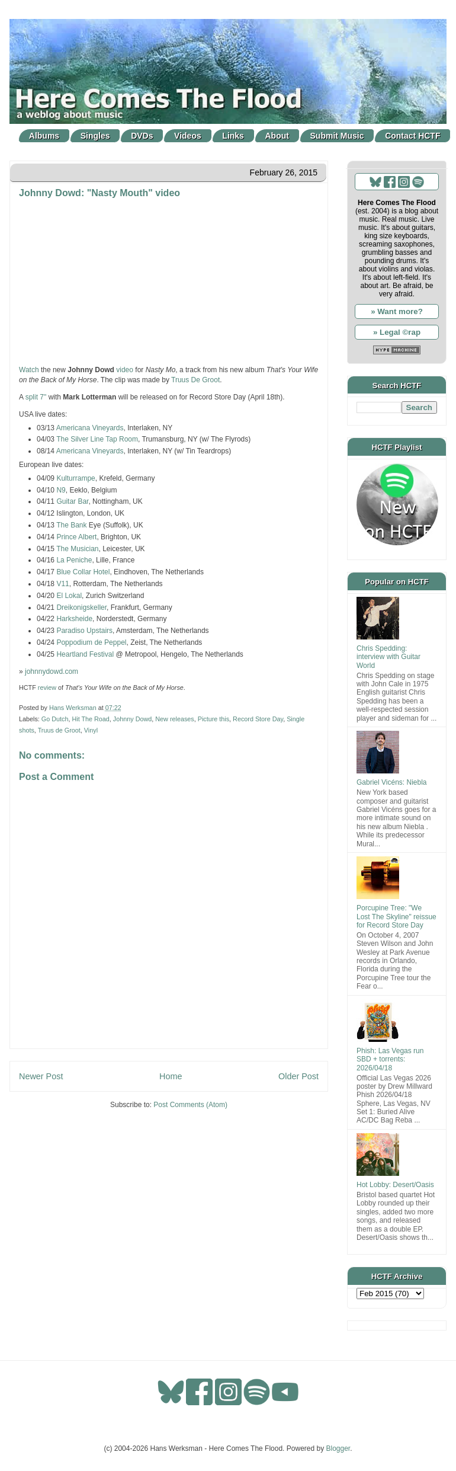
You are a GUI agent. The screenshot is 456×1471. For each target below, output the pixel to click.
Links (233, 135)
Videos (187, 135)
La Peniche (74, 560)
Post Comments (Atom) (190, 1105)
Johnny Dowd (132, 718)
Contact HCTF (412, 135)
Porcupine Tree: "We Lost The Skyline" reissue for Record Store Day (396, 916)
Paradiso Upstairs (84, 630)
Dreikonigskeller (81, 607)
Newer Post (41, 1076)
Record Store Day (258, 718)
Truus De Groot (195, 380)
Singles (95, 135)
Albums (44, 135)
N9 (60, 490)
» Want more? (397, 311)
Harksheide (74, 619)
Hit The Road (90, 718)
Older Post (298, 1076)
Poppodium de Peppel (91, 642)
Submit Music (337, 135)
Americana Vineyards (90, 428)
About (277, 135)
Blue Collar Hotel (83, 572)
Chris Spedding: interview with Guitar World (388, 657)
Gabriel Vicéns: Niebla (392, 782)
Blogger (338, 1448)
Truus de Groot (59, 730)
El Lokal (69, 595)
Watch (29, 370)
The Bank (71, 525)
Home (170, 1076)
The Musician (77, 549)
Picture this (213, 718)
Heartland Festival (85, 654)
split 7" (36, 397)
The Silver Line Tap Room (96, 439)
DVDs (142, 135)
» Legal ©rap (396, 332)
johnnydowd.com (51, 671)
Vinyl (91, 730)
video (124, 370)
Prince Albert (76, 537)
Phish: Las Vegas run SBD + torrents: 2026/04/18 (390, 1059)
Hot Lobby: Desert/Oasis (395, 1185)
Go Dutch (55, 718)
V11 (62, 584)
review (47, 687)
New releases (174, 718)
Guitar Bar (72, 501)
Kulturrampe (75, 478)
